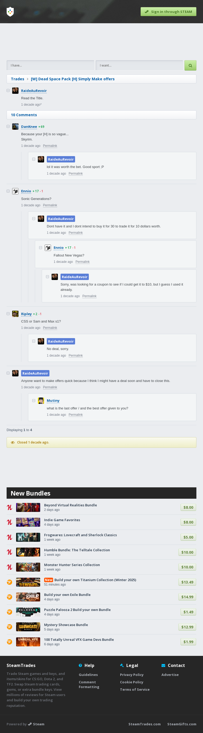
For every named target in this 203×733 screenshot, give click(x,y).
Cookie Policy (131, 682)
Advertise (170, 674)
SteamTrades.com (144, 724)
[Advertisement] (101, 42)
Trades (17, 78)
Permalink (50, 146)
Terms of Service (135, 689)
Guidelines (88, 674)
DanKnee (29, 126)
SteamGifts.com (181, 724)
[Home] (10, 12)
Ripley (26, 313)
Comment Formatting (89, 684)
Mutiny (53, 400)
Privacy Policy (132, 674)
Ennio (26, 191)
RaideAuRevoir (34, 90)
